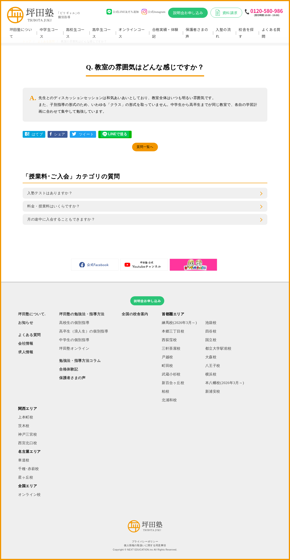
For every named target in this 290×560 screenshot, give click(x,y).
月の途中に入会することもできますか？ (61, 219)
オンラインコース (131, 33)
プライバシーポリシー (145, 541)
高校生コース (75, 33)
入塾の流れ (223, 33)
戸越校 (167, 357)
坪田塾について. (32, 314)
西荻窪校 (169, 340)
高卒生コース (101, 33)
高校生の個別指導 (74, 323)
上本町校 (25, 417)
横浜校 (211, 374)
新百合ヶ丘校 (173, 383)
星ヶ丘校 (25, 477)
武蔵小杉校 (171, 374)
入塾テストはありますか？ (49, 193)
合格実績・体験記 (165, 33)
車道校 (23, 460)
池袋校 (211, 323)
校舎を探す (246, 33)
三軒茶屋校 (171, 348)
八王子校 (212, 366)
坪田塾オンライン (74, 348)
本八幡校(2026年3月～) (224, 383)
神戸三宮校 (27, 434)
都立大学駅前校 (218, 348)
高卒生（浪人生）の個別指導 (83, 331)
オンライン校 (29, 494)
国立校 (211, 340)
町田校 (167, 366)
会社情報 (25, 343)
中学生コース (49, 33)
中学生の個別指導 (74, 340)
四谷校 (211, 331)
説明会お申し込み (188, 12)
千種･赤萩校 (28, 469)
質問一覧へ (145, 147)
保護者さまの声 (197, 33)
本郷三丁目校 (173, 331)
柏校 (165, 391)
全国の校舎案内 (135, 314)
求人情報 (25, 352)
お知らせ (25, 323)
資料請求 (226, 12)
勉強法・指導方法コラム (80, 361)
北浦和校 (169, 400)
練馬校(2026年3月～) (179, 323)
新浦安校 (212, 391)
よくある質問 (271, 33)
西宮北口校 (27, 443)
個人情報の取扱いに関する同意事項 (145, 545)
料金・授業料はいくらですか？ (53, 206)
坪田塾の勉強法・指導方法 (81, 314)
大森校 (211, 357)
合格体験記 (68, 369)
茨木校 (23, 426)
